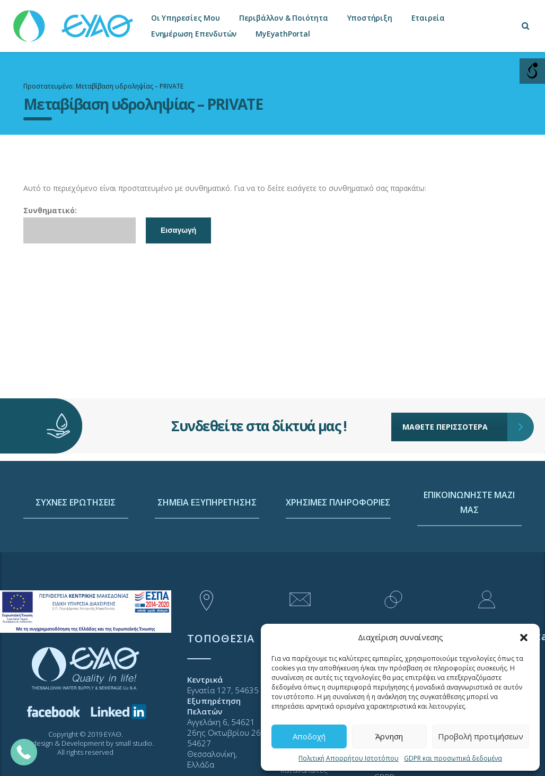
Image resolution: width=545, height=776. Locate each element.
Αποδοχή (309, 736)
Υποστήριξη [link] (369, 18)
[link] (74, 21)
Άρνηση (389, 736)
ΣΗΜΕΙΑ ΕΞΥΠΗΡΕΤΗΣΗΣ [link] (207, 542)
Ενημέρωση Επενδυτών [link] (193, 34)
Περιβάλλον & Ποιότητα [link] (283, 18)
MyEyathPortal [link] (283, 34)
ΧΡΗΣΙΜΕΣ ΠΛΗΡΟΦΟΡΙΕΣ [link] (338, 542)
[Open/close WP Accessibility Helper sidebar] (532, 71)
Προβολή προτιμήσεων (480, 736)
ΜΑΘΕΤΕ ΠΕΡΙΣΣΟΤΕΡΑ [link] (455, 424)
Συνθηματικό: (79, 224)
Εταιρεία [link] (428, 18)
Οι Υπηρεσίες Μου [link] (185, 18)
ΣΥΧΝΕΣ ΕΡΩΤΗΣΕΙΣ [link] (76, 542)
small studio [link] (133, 743)
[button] (523, 637)
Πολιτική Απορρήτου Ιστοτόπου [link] (348, 758)
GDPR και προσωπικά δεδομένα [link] (453, 758)
